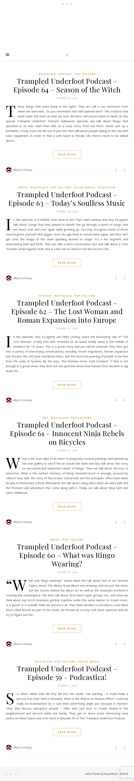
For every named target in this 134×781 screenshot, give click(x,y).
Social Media (84, 187)
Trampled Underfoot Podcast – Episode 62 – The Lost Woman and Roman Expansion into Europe (67, 311)
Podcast (65, 74)
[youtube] (67, 4)
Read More (67, 154)
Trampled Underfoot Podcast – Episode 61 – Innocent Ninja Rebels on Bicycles (67, 433)
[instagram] (71, 4)
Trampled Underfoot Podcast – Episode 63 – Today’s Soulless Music (67, 198)
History (45, 295)
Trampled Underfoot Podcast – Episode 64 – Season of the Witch (67, 85)
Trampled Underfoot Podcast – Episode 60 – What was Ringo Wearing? (67, 555)
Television (106, 187)
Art (46, 417)
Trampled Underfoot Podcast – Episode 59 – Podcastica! (67, 673)
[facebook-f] (63, 4)
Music (23, 187)
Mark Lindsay (22, 170)
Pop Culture (85, 74)
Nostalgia (47, 74)
